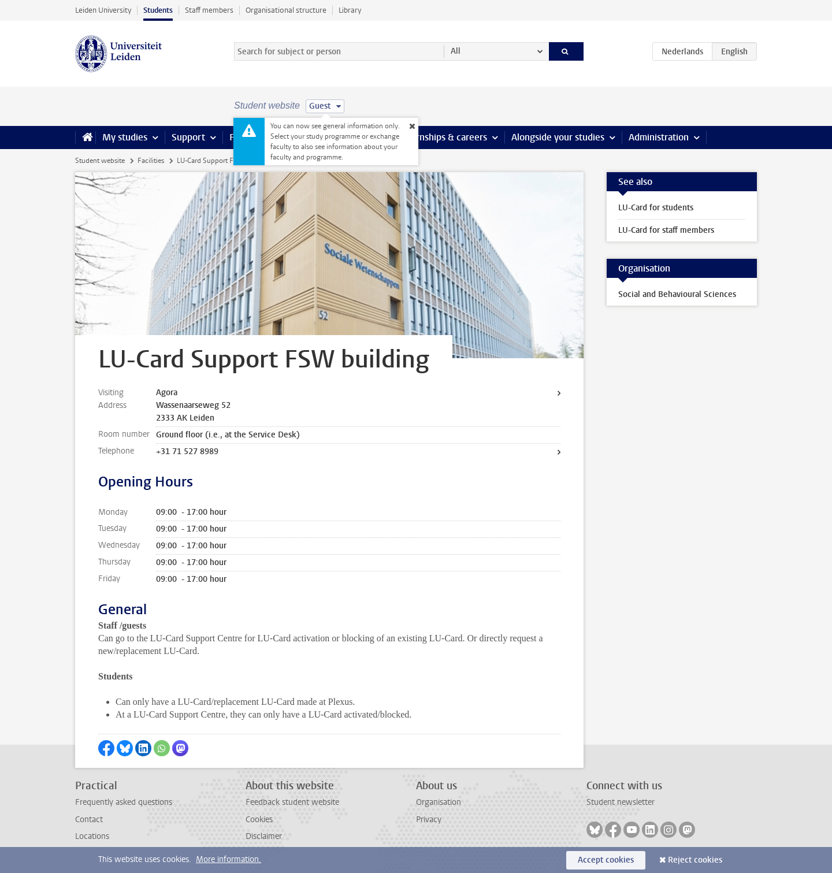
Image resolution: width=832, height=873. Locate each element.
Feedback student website (292, 802)
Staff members (209, 10)
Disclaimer (264, 836)
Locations (92, 836)
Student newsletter (620, 802)
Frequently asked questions (123, 802)
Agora (166, 392)
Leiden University (103, 10)
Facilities (151, 160)
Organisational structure (286, 10)
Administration (659, 137)
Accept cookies (606, 860)
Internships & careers (443, 137)
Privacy (428, 819)
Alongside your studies (557, 137)
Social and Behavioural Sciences (677, 294)
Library (350, 10)
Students (158, 10)
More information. (228, 859)
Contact (89, 819)
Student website (100, 160)
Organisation (438, 802)
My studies (124, 137)
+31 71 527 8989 (187, 451)
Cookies (259, 819)
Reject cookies (695, 860)
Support (188, 137)
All (455, 51)
